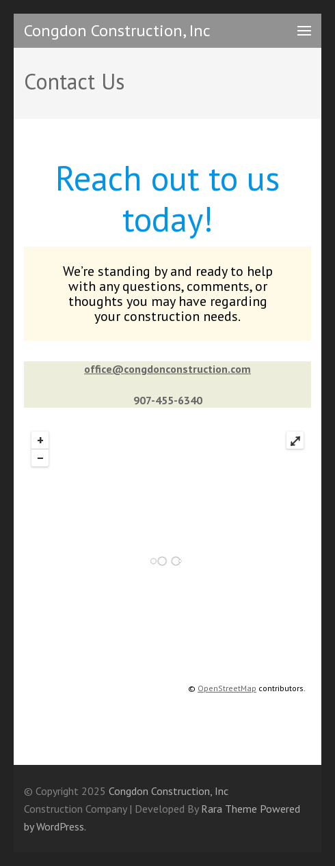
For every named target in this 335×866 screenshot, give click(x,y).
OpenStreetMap (227, 688)
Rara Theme (229, 808)
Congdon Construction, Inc (117, 30)
